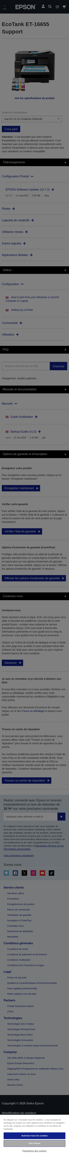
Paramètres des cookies (35, 1151)
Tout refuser (35, 1143)
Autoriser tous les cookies (34, 1136)
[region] (34, 1134)
